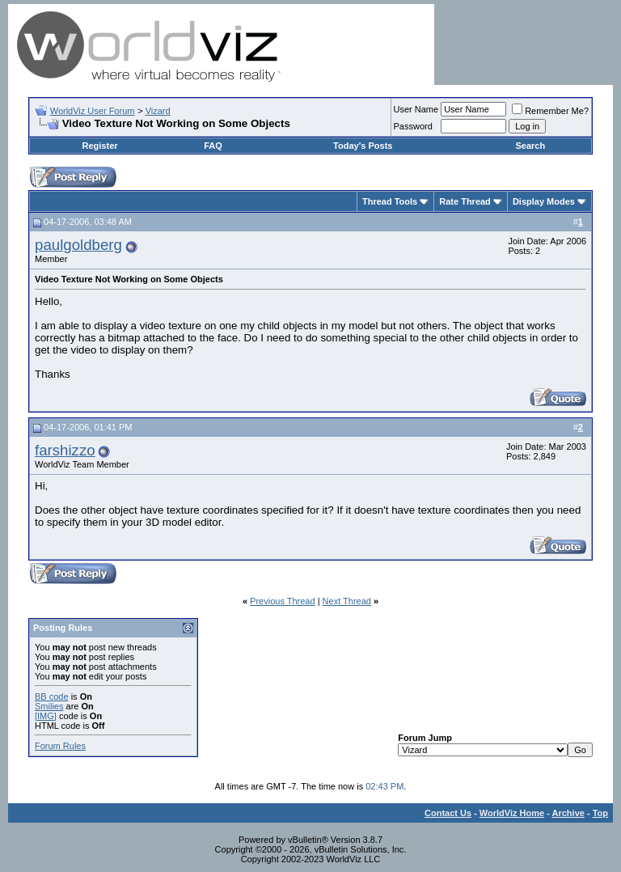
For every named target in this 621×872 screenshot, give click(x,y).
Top (600, 813)
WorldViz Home (511, 813)
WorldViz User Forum (92, 111)
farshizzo (65, 450)
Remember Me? (550, 111)
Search (530, 145)
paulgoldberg (78, 244)
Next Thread (347, 601)
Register (100, 145)
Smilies (49, 706)
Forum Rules (60, 746)
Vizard (158, 111)
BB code (52, 696)
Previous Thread (282, 601)
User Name (416, 109)
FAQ (213, 145)
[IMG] (46, 716)
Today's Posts (362, 145)
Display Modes (544, 201)
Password (413, 126)
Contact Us (448, 813)
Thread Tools (389, 201)
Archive (568, 813)
